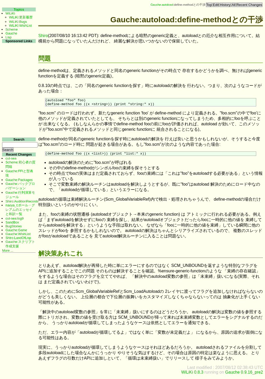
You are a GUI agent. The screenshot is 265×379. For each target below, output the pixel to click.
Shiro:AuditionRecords (21, 201)
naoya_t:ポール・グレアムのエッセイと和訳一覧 (20, 209)
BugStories (13, 226)
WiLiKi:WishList (20, 25)
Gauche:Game (16, 230)
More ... (7, 250)
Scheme (11, 29)
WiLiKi (10, 13)
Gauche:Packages (19, 180)
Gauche (155, 4)
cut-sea (10, 158)
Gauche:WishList (18, 234)
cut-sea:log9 (14, 218)
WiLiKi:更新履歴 (21, 17)
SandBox (12, 222)
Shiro (43, 35)
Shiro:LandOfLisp (18, 238)
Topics (19, 9)
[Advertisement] (18, 121)
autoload (167, 4)
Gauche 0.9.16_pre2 (244, 374)
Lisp (8, 37)
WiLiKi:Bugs (18, 22)
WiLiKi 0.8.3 (192, 374)
